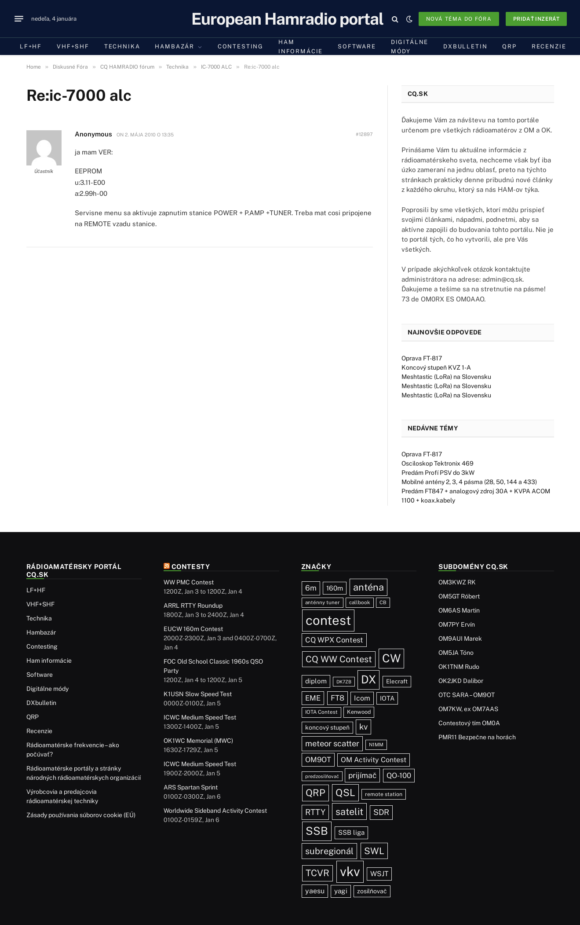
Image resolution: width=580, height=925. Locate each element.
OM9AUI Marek (460, 638)
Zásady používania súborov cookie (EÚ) (80, 815)
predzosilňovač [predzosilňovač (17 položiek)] (322, 776)
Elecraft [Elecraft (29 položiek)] (397, 681)
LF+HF (31, 46)
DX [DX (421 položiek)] (368, 679)
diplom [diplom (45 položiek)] (316, 681)
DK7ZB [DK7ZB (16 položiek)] (343, 681)
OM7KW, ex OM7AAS (468, 708)
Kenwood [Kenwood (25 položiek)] (359, 711)
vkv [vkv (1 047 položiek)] (350, 871)
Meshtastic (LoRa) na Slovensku (446, 376)
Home (33, 67)
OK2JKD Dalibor (460, 680)
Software (357, 46)
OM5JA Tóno (456, 652)
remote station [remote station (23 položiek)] (383, 794)
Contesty (190, 566)
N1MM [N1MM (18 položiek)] (376, 744)
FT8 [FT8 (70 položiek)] (337, 698)
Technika (122, 46)
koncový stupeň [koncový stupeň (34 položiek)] (327, 727)
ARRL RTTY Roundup (193, 605)
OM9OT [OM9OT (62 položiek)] (318, 759)
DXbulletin (465, 46)
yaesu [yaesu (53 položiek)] (315, 891)
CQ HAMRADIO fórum (127, 67)
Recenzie (549, 46)
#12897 (364, 134)
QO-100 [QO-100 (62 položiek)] (399, 775)
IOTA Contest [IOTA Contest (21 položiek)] (321, 712)
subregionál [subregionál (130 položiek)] (329, 851)
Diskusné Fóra (70, 67)
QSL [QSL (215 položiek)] (345, 792)
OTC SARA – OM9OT (466, 694)
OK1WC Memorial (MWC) (198, 740)
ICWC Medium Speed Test (200, 717)
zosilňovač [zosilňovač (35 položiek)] (372, 891)
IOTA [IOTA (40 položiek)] (387, 698)
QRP (509, 46)
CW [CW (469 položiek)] (391, 658)
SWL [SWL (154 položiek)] (374, 850)
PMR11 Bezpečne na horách (477, 737)
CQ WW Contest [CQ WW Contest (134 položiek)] (339, 659)
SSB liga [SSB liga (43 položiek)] (351, 832)
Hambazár (174, 46)
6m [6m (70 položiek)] (311, 588)
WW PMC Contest (189, 582)
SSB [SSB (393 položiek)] (317, 830)
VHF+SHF (73, 46)
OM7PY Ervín (456, 624)
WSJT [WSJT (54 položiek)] (379, 874)
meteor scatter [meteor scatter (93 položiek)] (332, 743)
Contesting (240, 46)
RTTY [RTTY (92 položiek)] (315, 812)
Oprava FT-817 (421, 358)
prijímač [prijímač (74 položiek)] (362, 775)
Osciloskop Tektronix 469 (437, 463)
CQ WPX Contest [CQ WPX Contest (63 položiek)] (334, 639)
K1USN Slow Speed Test (198, 693)
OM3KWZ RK (457, 582)
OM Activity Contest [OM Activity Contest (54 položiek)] (373, 760)
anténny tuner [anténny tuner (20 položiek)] (322, 602)
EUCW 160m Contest (193, 628)
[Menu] (19, 18)
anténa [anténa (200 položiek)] (368, 587)
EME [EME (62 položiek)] (313, 698)
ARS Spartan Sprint (191, 787)
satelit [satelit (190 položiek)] (349, 811)
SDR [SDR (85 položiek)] (381, 812)
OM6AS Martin (459, 610)
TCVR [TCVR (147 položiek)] (317, 873)
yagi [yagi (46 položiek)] (340, 891)
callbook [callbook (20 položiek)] (359, 602)
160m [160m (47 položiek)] (334, 588)
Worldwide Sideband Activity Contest (215, 810)
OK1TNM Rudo (458, 666)
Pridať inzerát (536, 19)
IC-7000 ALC (216, 67)
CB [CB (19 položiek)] (383, 602)
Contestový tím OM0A (469, 723)
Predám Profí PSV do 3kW (437, 472)
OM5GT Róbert (459, 596)
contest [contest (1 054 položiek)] (328, 620)
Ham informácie (300, 47)
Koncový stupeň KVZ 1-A (436, 367)
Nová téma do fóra (459, 19)
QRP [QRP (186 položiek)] (315, 792)
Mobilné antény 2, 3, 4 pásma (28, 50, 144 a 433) (469, 481)
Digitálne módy (409, 47)
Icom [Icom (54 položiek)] (362, 698)
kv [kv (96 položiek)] (363, 726)
